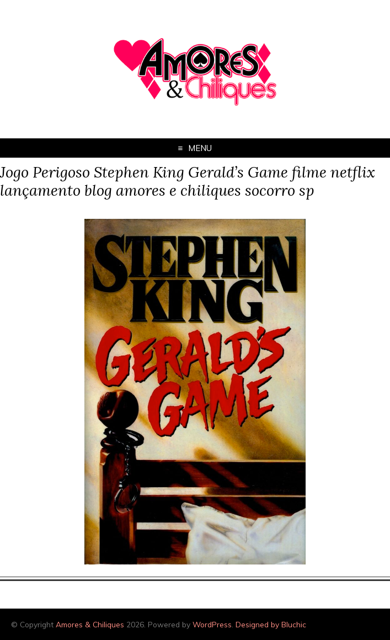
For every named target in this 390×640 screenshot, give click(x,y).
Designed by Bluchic (271, 624)
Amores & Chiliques (90, 624)
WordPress (212, 624)
